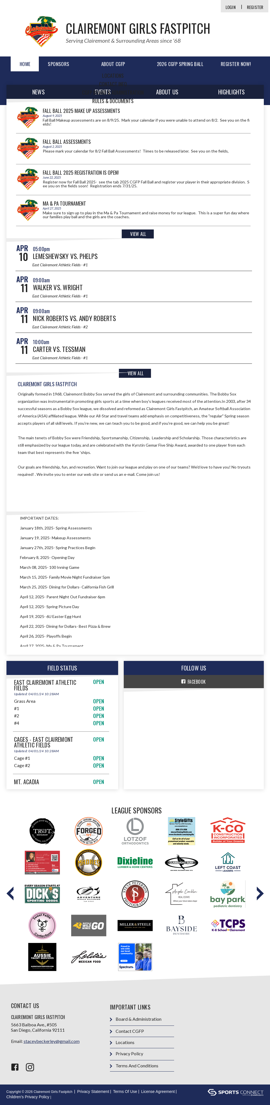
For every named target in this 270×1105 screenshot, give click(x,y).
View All (138, 234)
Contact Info (113, 84)
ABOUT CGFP (113, 63)
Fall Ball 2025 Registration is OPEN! (81, 172)
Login (231, 7)
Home (25, 63)
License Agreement (158, 1091)
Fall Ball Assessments (67, 141)
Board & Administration (135, 1019)
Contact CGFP (127, 1031)
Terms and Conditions (134, 1065)
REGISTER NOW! (236, 63)
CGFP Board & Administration (113, 92)
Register (255, 7)
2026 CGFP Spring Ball (180, 63)
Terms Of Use (125, 1091)
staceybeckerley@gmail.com (52, 1041)
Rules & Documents (113, 100)
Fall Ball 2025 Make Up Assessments (81, 110)
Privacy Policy (126, 1053)
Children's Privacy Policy (28, 1097)
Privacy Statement (93, 1091)
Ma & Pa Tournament (64, 203)
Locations (113, 75)
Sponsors (58, 63)
